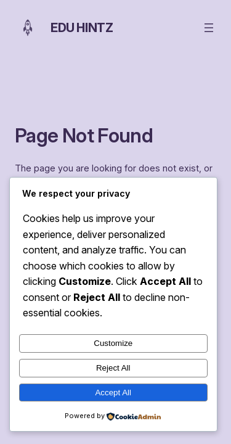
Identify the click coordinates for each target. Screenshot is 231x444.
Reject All (113, 367)
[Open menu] (208, 27)
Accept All (113, 392)
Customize (113, 343)
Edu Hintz (82, 27)
